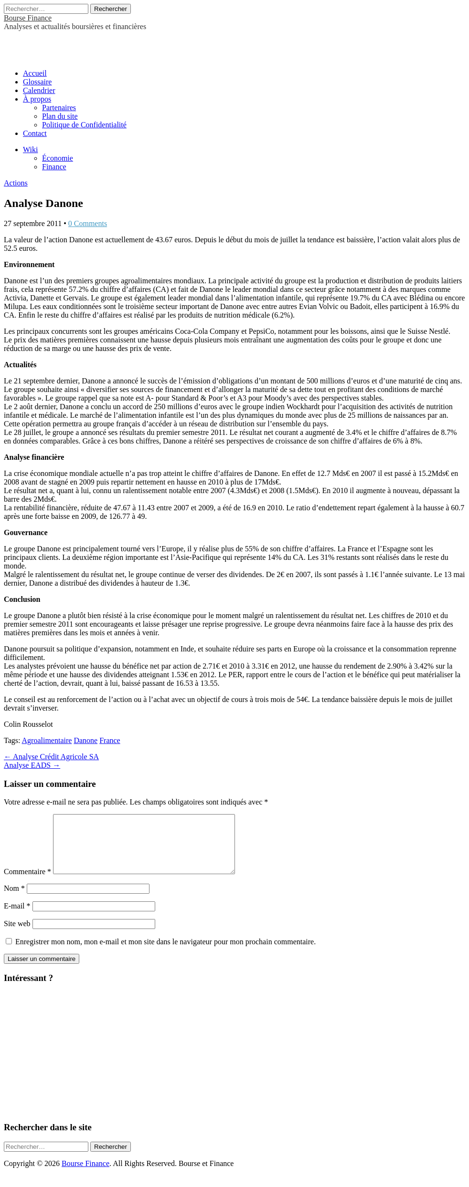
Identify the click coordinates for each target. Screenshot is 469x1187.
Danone (85, 740)
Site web (17, 935)
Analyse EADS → (32, 765)
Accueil (35, 73)
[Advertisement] (115, 45)
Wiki (30, 149)
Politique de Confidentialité (84, 125)
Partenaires (59, 107)
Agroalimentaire (47, 740)
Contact (35, 133)
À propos (37, 99)
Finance (54, 167)
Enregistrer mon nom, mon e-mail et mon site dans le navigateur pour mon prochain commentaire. (165, 953)
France (109, 740)
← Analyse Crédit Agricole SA (51, 757)
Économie (57, 158)
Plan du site (60, 116)
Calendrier (39, 90)
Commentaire (27, 883)
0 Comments (87, 223)
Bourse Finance (28, 18)
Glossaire (37, 82)
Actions (16, 183)
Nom (14, 900)
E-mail (17, 917)
